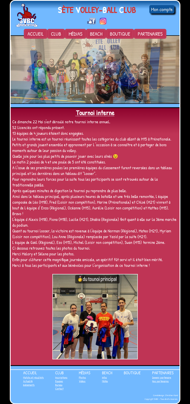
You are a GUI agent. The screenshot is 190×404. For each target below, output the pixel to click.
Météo (105, 381)
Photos (82, 377)
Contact (59, 388)
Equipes (59, 381)
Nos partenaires (160, 381)
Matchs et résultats (33, 377)
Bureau (58, 385)
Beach (96, 33)
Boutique (120, 33)
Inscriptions (61, 377)
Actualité (28, 381)
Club (56, 33)
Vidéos (82, 381)
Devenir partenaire (161, 377)
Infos (104, 377)
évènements (29, 385)
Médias (75, 33)
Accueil (36, 33)
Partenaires (150, 33)
